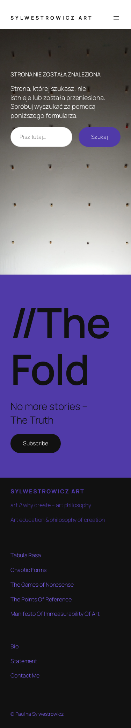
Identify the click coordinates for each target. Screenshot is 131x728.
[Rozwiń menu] (116, 18)
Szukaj (99, 137)
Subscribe (35, 443)
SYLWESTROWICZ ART (51, 17)
